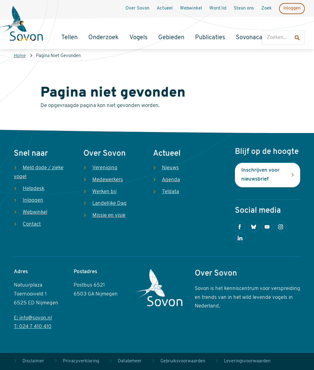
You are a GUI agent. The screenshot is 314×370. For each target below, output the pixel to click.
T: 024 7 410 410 (33, 326)
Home (20, 56)
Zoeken (268, 25)
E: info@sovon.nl (33, 318)
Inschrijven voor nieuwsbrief (260, 175)
